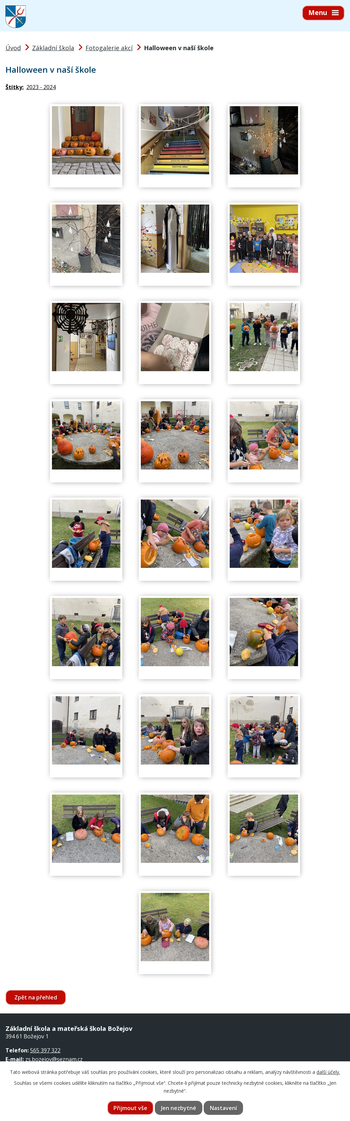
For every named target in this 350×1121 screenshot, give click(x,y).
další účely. (328, 1072)
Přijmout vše (130, 1108)
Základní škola (53, 48)
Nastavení (223, 1108)
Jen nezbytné (178, 1108)
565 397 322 (45, 1050)
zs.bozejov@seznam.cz (54, 1059)
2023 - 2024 (41, 87)
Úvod (13, 48)
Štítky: (14, 87)
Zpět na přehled (35, 997)
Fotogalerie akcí (109, 48)
